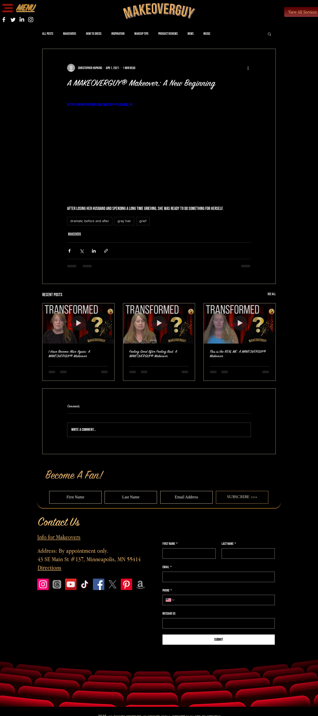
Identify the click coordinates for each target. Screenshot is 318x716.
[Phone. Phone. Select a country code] (170, 600)
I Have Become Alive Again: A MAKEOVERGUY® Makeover (69, 354)
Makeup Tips (141, 34)
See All (272, 294)
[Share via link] (106, 250)
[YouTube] (71, 584)
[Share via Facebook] (69, 250)
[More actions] (248, 68)
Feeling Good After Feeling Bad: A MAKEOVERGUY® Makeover (153, 354)
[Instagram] (30, 19)
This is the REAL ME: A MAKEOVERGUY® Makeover (238, 354)
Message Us (168, 613)
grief (142, 221)
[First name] (187, 553)
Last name (229, 543)
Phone (167, 590)
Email (167, 567)
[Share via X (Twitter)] (81, 250)
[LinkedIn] (21, 19)
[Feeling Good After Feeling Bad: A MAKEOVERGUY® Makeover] (159, 323)
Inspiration (117, 34)
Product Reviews (168, 34)
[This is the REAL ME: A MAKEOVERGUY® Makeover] (240, 323)
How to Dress (93, 34)
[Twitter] (12, 19)
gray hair (124, 221)
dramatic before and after (89, 221)
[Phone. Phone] (223, 600)
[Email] (217, 577)
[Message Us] (217, 623)
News (191, 34)
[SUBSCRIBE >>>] (242, 497)
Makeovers (69, 34)
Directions (49, 567)
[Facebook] (98, 584)
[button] (7, 8)
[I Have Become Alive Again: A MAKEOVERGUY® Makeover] (78, 323)
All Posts (47, 34)
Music (206, 34)
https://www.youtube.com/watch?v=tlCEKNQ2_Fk (100, 104)
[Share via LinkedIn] (93, 250)
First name (170, 543)
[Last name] (247, 553)
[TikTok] (84, 584)
